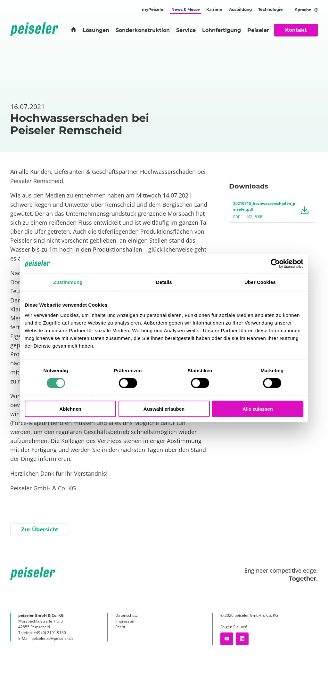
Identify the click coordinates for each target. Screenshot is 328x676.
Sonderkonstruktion (143, 30)
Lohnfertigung (221, 30)
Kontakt (296, 30)
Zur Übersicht (39, 530)
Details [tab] (164, 282)
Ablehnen (70, 408)
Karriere (214, 9)
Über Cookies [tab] (260, 282)
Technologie (270, 9)
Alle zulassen (257, 408)
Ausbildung (240, 9)
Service (186, 30)
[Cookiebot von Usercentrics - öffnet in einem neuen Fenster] (275, 264)
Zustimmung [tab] (68, 282)
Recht (120, 627)
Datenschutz (126, 615)
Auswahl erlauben (164, 408)
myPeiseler (153, 9)
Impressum (125, 621)
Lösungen (96, 30)
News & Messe (185, 9)
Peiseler (258, 30)
